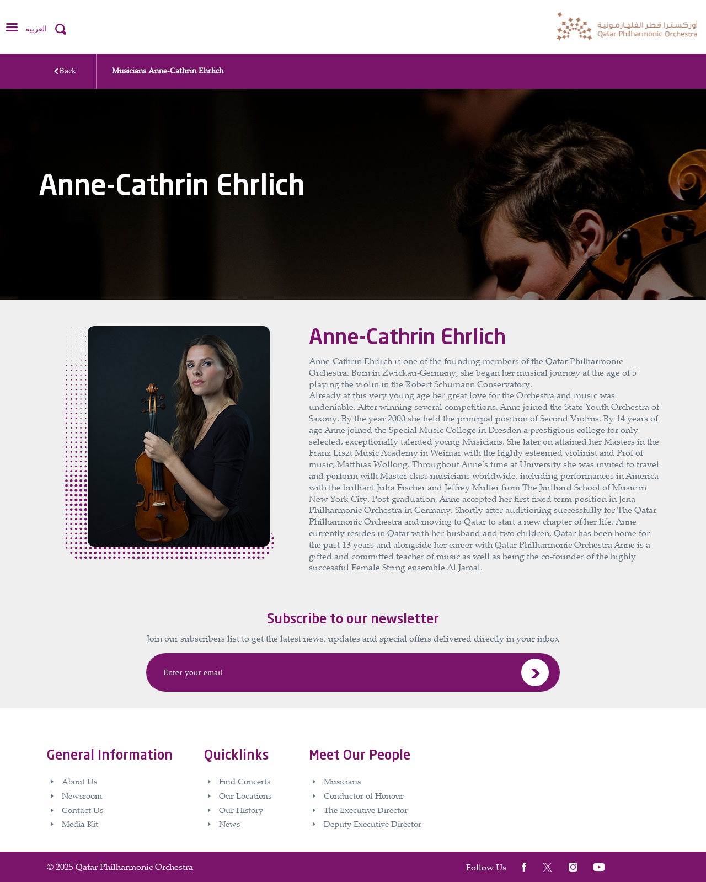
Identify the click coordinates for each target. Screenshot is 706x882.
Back (68, 70)
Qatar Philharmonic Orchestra (134, 866)
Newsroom (82, 795)
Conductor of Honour (364, 795)
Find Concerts (244, 781)
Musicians (129, 70)
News (229, 823)
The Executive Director (366, 809)
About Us (79, 781)
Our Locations (245, 795)
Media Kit (80, 823)
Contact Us (82, 809)
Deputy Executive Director (372, 823)
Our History (241, 809)
